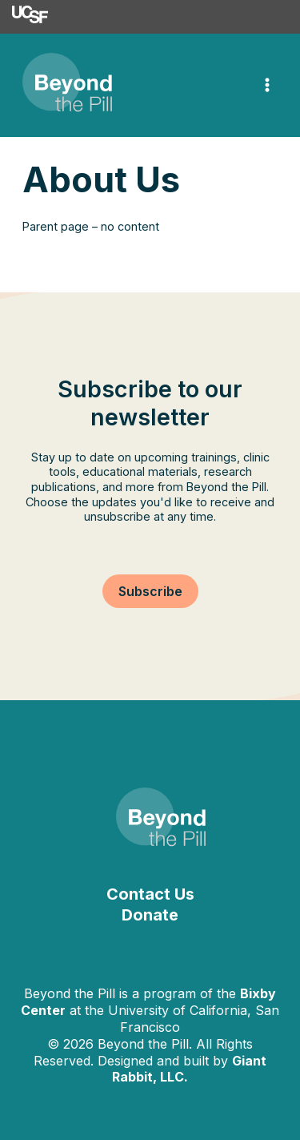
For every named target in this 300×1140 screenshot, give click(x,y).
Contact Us (150, 894)
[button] (150, 591)
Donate (150, 914)
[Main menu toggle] (267, 86)
